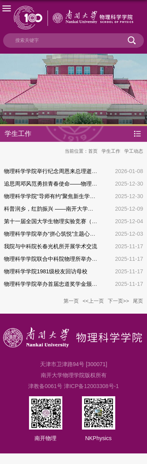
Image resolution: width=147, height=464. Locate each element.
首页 (93, 151)
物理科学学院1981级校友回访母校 (45, 271)
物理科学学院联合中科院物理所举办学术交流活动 (64, 259)
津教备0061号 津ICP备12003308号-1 (73, 386)
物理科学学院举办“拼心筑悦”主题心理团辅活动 (60, 234)
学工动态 (133, 151)
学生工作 (111, 151)
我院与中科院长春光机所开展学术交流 (50, 246)
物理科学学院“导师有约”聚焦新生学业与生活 (58, 196)
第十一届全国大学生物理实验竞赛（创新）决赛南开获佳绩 (75, 221)
